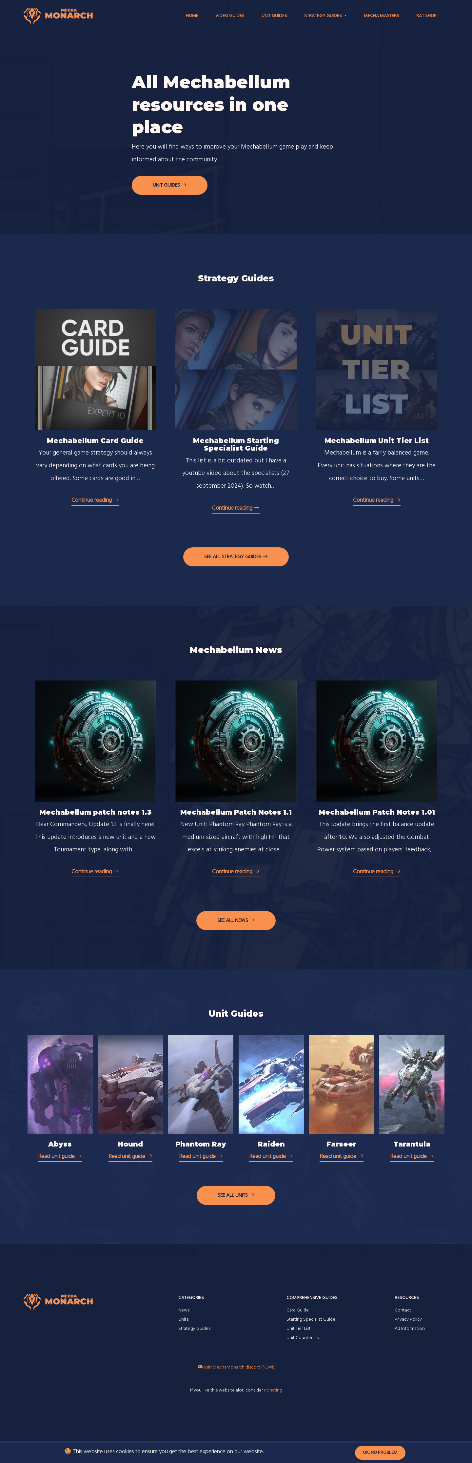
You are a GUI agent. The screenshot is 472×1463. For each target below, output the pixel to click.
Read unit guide (60, 1156)
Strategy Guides (194, 1328)
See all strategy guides (236, 557)
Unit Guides (274, 16)
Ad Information (410, 1328)
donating (273, 1390)
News (183, 1310)
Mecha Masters (381, 16)
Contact (403, 1310)
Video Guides (230, 16)
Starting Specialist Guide (310, 1319)
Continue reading (95, 500)
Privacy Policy (408, 1319)
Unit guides (170, 185)
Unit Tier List (298, 1328)
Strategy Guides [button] (323, 16)
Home (192, 16)
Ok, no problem (380, 1452)
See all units (236, 1195)
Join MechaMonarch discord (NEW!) (236, 1367)
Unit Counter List (303, 1338)
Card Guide (297, 1310)
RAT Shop (426, 16)
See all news (236, 920)
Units (183, 1319)
